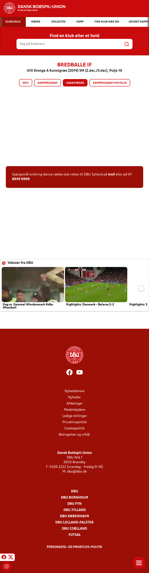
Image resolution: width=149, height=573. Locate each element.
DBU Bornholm (74, 497)
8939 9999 (21, 179)
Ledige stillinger (74, 416)
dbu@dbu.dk (77, 471)
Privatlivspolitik (74, 422)
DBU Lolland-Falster (74, 522)
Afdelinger (75, 403)
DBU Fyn (74, 504)
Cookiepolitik (74, 428)
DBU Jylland (74, 510)
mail (111, 174)
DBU (74, 491)
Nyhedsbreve (74, 391)
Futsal (74, 535)
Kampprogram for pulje (110, 83)
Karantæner (75, 83)
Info (26, 83)
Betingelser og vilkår (74, 434)
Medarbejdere (74, 410)
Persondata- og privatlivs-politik (74, 547)
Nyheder (74, 397)
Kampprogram (47, 83)
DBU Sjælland (74, 528)
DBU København (74, 516)
